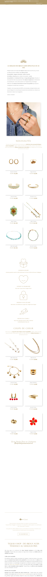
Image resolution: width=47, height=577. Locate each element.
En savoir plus (23, 504)
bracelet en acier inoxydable (24, 544)
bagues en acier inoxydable (16, 556)
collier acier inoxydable (14, 534)
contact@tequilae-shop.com (23, 322)
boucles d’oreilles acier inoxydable (30, 569)
